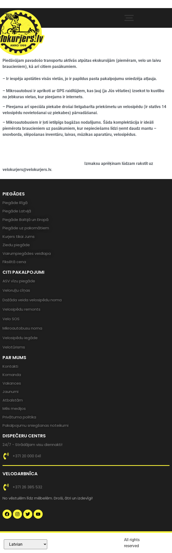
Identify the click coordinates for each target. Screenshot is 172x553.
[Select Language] (25, 544)
